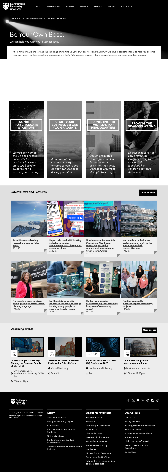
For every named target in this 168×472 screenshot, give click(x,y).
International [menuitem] (53, 6)
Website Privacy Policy (96, 445)
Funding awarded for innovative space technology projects (138, 303)
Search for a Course (84, 65)
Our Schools (53, 426)
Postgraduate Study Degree (60, 422)
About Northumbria (98, 412)
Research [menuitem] (84, 6)
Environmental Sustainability (138, 433)
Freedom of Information (97, 437)
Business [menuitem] (70, 6)
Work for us (91, 429)
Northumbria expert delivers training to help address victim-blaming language (29, 303)
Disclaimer (91, 449)
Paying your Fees (132, 422)
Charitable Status (94, 433)
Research (90, 422)
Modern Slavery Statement (98, 453)
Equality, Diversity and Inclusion (140, 426)
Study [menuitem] (38, 6)
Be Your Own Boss (57, 19)
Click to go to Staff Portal (137, 441)
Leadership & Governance (98, 426)
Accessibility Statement (97, 441)
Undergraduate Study (84, 82)
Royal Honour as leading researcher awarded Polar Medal (26, 243)
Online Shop (130, 452)
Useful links (132, 412)
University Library (55, 436)
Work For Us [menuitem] (126, 6)
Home (15, 19)
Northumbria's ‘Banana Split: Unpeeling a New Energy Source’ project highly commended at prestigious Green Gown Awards (101, 245)
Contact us (130, 418)
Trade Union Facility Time (98, 457)
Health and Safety (133, 429)
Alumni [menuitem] (111, 6)
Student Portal (131, 437)
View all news (148, 193)
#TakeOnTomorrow (32, 19)
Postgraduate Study (84, 91)
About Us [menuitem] (98, 6)
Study (51, 412)
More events (149, 330)
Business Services (94, 418)
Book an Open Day (84, 74)
